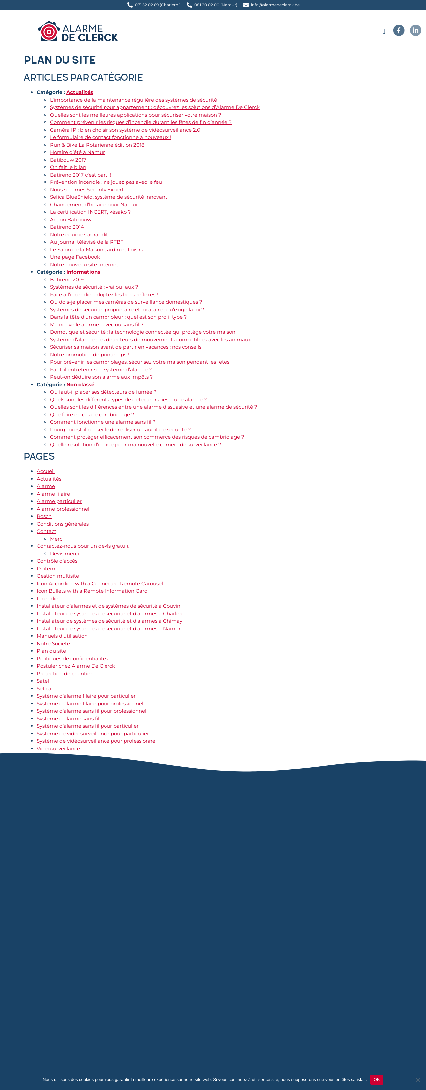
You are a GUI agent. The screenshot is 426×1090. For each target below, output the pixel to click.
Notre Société (53, 643)
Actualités (79, 92)
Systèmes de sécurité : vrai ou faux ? (94, 287)
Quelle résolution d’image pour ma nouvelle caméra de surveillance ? (135, 444)
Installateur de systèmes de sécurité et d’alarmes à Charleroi (111, 613)
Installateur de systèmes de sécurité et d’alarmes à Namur (109, 628)
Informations (83, 272)
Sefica (44, 688)
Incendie (47, 598)
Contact (46, 531)
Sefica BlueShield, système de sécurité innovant (108, 197)
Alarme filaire (53, 494)
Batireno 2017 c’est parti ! (80, 175)
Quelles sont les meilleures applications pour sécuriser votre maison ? (135, 115)
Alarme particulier (59, 501)
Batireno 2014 (67, 227)
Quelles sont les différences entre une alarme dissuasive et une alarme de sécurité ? (153, 407)
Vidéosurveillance (58, 748)
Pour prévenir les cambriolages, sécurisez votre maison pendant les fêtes (139, 362)
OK (377, 1079)
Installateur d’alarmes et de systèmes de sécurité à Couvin (108, 606)
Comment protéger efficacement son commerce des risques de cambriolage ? (147, 437)
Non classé (80, 384)
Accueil (46, 471)
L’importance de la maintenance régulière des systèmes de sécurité (133, 100)
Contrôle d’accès (57, 561)
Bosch (44, 516)
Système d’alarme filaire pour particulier (86, 696)
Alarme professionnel (63, 509)
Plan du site (51, 651)
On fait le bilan (68, 167)
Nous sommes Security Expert (87, 189)
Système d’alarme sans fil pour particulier (88, 726)
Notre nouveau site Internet (84, 264)
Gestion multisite (58, 576)
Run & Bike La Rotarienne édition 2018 (97, 145)
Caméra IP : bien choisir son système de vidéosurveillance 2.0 (125, 130)
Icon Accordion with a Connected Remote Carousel (100, 583)
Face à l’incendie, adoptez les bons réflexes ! (104, 294)
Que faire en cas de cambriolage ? (92, 414)
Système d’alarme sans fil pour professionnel (91, 711)
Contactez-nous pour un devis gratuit (83, 546)
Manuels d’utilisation (62, 636)
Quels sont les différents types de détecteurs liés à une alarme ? (128, 399)
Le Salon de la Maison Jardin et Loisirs (96, 249)
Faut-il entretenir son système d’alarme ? (101, 369)
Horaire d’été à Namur (77, 152)
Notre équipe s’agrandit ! (80, 234)
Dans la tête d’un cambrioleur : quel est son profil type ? (118, 317)
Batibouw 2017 (68, 160)
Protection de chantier (64, 673)
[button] (384, 31)
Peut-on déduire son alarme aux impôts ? (101, 377)
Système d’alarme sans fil (68, 718)
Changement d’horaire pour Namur (94, 204)
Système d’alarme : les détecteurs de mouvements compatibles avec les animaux (150, 339)
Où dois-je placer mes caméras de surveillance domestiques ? (126, 302)
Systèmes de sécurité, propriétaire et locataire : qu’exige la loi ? (127, 309)
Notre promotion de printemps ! (89, 354)
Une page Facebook (75, 257)
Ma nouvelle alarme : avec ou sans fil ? (97, 324)
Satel (43, 681)
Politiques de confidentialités (72, 658)
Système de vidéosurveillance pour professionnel (97, 741)
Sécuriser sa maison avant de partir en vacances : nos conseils (125, 347)
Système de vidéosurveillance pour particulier (93, 733)
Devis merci (64, 553)
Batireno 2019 (67, 279)
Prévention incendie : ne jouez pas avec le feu (106, 182)
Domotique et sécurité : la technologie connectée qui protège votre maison (142, 332)
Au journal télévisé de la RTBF (87, 242)
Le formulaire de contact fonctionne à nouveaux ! (110, 137)
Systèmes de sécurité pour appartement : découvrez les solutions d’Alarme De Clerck (155, 107)
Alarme (46, 486)
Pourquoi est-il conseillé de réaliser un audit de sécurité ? (120, 429)
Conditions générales (63, 524)
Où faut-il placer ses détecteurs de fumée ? (103, 392)
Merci (57, 539)
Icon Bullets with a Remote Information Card (92, 591)
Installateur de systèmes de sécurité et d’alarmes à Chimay (109, 621)
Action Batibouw (70, 219)
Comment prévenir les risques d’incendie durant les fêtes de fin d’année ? (141, 122)
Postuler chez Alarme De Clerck (76, 666)
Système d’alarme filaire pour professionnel (90, 703)
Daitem (46, 568)
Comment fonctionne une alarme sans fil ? (103, 422)
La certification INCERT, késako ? (90, 212)
